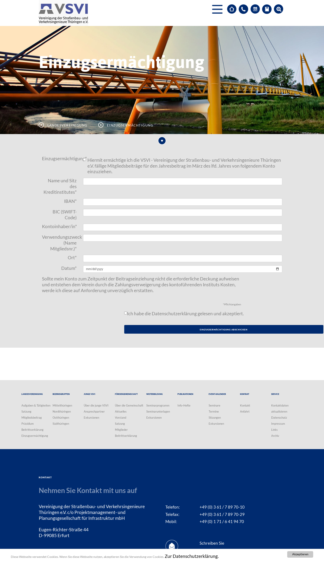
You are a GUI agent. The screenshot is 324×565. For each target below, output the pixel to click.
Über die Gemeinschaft (129, 405)
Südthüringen (61, 423)
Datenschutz (279, 417)
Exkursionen (91, 417)
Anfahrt (245, 411)
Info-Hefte (183, 405)
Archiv (275, 435)
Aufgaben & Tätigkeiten (35, 405)
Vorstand (120, 417)
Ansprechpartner (94, 411)
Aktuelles (121, 411)
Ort (72, 257)
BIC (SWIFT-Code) (65, 214)
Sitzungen (215, 417)
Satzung (26, 411)
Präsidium (27, 423)
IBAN (70, 201)
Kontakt (245, 405)
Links (274, 429)
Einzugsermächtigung (61, 158)
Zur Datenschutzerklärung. (192, 556)
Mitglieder (121, 429)
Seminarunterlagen (158, 411)
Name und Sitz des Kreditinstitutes (60, 186)
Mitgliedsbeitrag (31, 417)
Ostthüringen (61, 417)
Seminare (214, 405)
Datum (69, 268)
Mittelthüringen (62, 405)
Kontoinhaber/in (59, 226)
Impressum (278, 423)
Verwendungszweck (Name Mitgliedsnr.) (61, 242)
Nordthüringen (62, 411)
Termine (214, 411)
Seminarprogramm (157, 405)
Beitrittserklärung (32, 429)
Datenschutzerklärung (174, 313)
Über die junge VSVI (96, 405)
